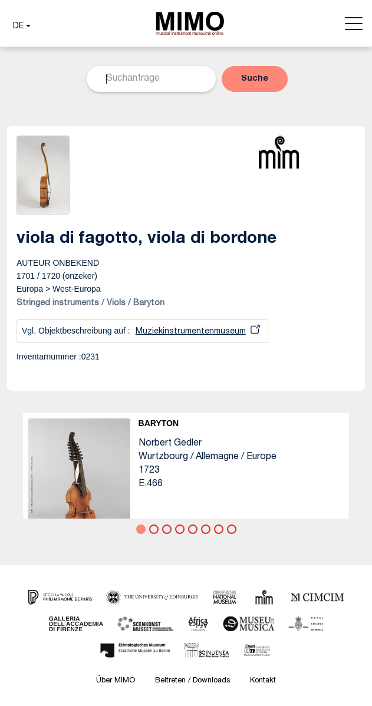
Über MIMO (115, 681)
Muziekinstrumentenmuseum (191, 332)
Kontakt (263, 681)
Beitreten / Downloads (192, 681)
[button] (20, 26)
